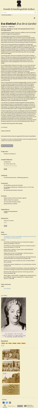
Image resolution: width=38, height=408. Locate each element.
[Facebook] (4, 403)
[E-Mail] (10, 403)
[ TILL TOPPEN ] (4, 295)
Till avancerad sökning (7, 15)
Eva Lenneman (4, 127)
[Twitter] (7, 403)
